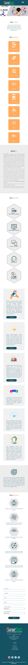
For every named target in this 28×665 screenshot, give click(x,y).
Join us (15, 643)
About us (15, 645)
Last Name (6, 593)
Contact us (15, 647)
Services (15, 642)
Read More (11, 317)
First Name (6, 588)
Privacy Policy (15, 648)
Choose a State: (7, 606)
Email (5, 597)
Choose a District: (7, 611)
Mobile (5, 602)
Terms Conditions (14, 649)
